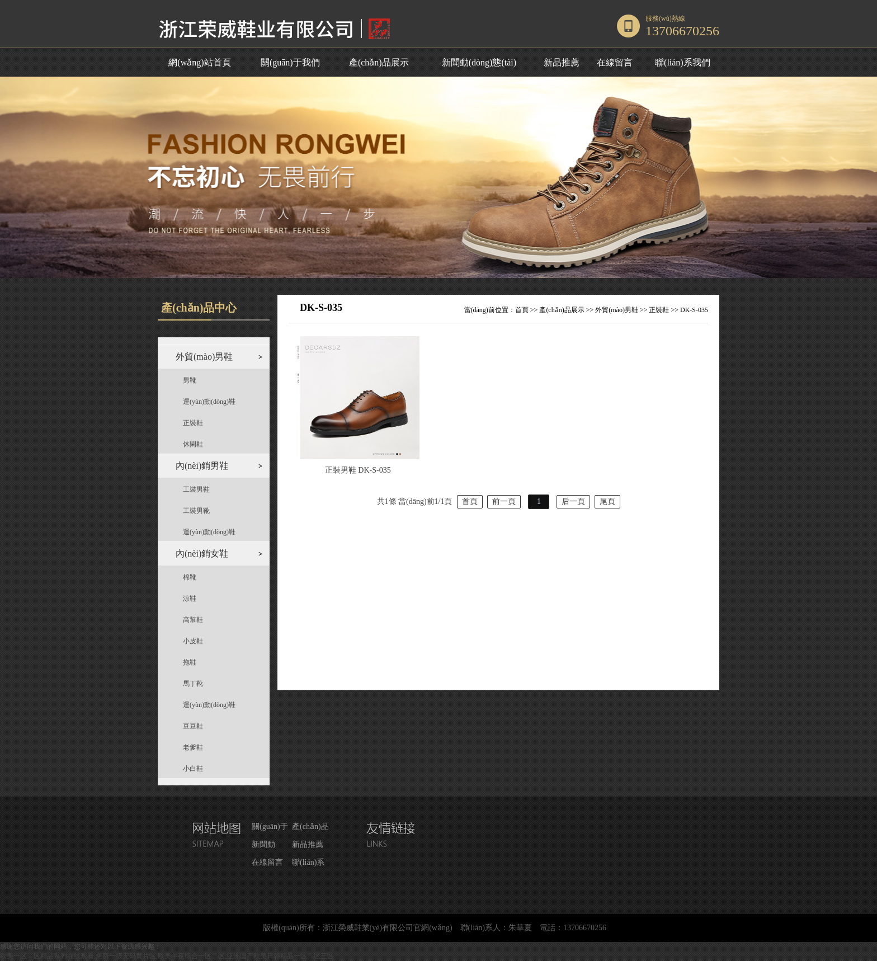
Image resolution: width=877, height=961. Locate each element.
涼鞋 (189, 598)
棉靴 (189, 577)
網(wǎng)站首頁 (199, 62)
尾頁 (607, 501)
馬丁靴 (193, 683)
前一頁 (504, 501)
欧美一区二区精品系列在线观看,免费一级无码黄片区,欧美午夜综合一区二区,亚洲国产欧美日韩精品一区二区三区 (167, 956)
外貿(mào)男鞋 (616, 310)
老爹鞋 (193, 747)
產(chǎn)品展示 (379, 62)
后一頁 (573, 501)
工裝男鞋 (196, 489)
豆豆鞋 (193, 726)
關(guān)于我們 (290, 62)
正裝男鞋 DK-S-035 (358, 470)
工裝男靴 (196, 511)
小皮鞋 (193, 641)
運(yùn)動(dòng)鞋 (209, 402)
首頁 (522, 310)
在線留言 (615, 62)
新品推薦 (561, 62)
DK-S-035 (694, 310)
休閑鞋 (193, 444)
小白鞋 (193, 768)
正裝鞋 (193, 423)
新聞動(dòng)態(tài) (479, 62)
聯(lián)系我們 (682, 62)
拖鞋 (189, 662)
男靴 (189, 380)
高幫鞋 (193, 620)
